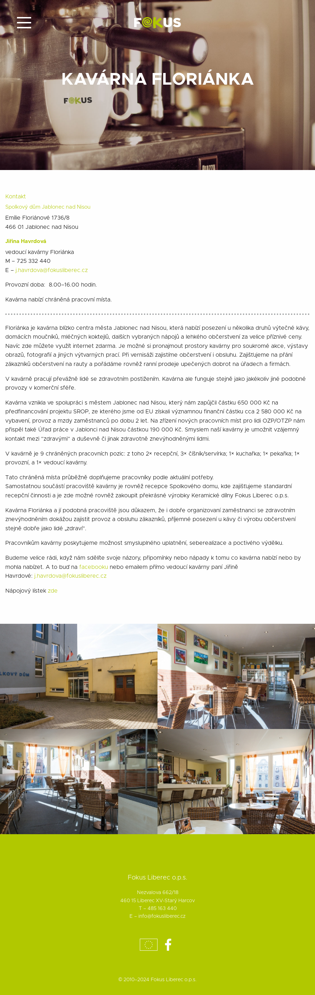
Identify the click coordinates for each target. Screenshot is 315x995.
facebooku (94, 567)
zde (53, 591)
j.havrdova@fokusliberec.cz (52, 270)
